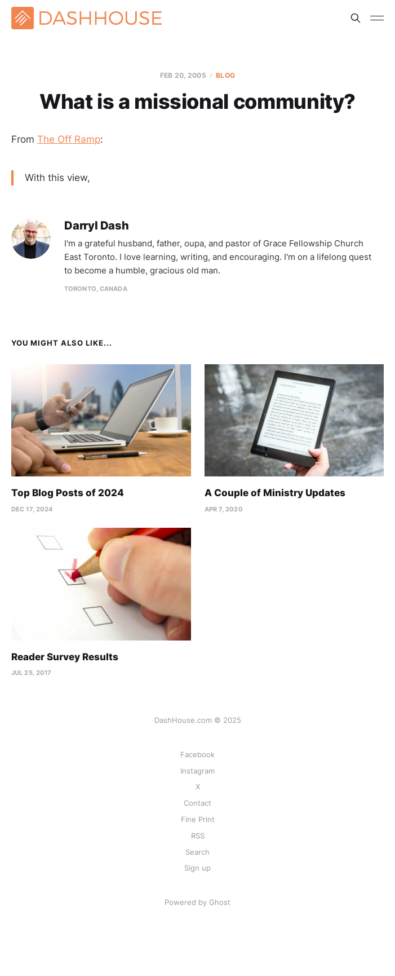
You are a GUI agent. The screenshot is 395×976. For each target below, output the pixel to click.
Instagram (197, 770)
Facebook (197, 754)
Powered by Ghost (197, 902)
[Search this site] (355, 18)
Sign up (197, 867)
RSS (198, 835)
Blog (225, 75)
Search (197, 851)
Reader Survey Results (64, 657)
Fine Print (198, 819)
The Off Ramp (68, 139)
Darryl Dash (96, 225)
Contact (197, 802)
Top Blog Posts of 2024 (67, 492)
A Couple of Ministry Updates (275, 492)
